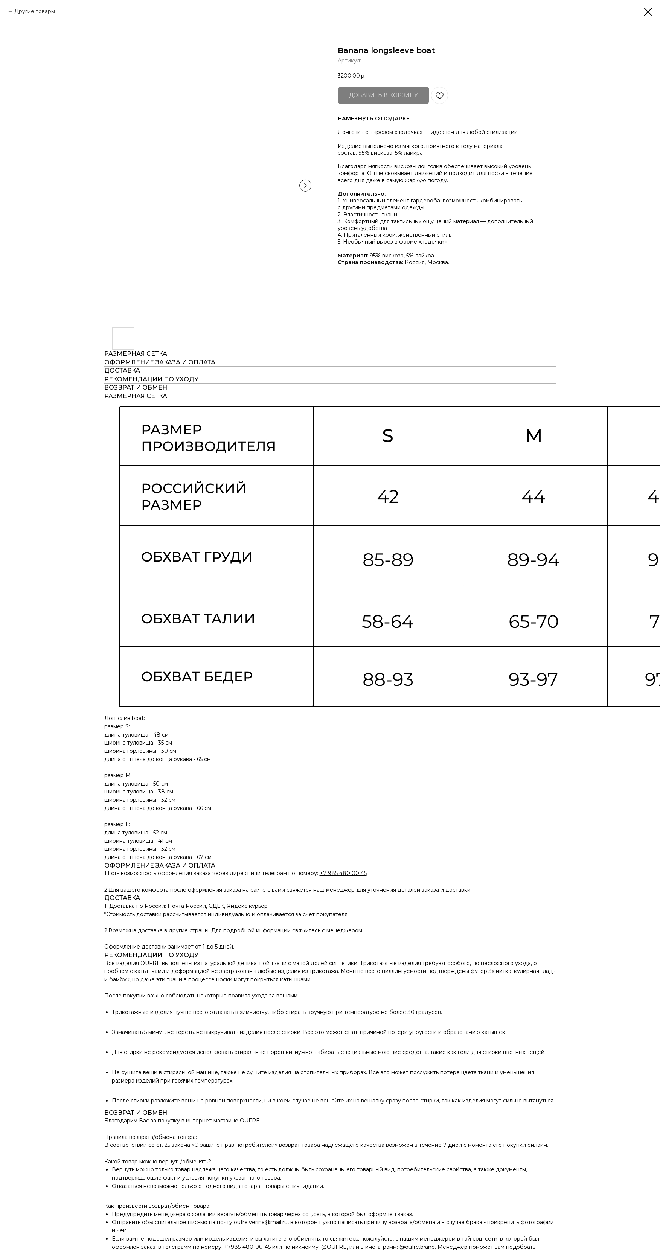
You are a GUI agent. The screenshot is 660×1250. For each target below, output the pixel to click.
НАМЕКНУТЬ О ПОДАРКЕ (374, 118)
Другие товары (34, 11)
